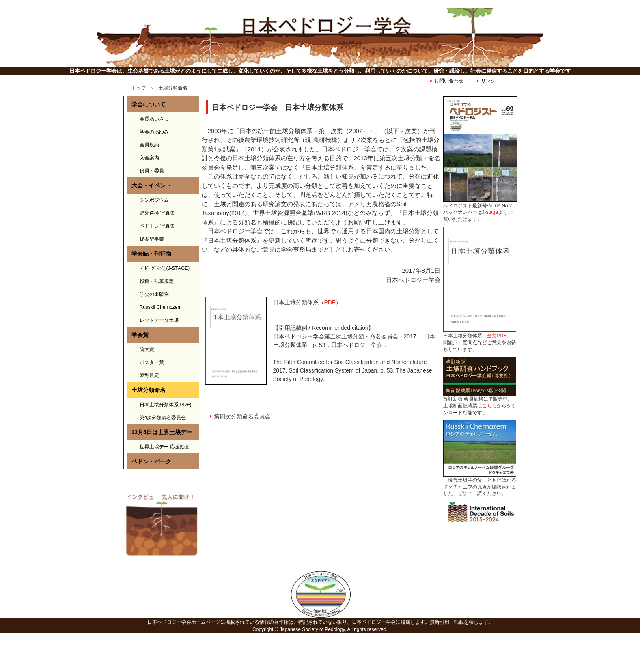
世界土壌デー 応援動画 (165, 447)
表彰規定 (149, 375)
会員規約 (149, 145)
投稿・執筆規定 (157, 281)
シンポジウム (154, 200)
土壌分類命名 (148, 390)
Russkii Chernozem (161, 307)
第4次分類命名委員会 (163, 417)
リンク (488, 81)
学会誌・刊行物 (151, 253)
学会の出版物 (154, 294)
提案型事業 (152, 239)
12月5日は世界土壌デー (161, 432)
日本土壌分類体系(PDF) (166, 404)
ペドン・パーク (151, 461)
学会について (148, 104)
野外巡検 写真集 (157, 213)
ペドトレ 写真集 (157, 226)
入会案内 (149, 158)
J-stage (490, 212)
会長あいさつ (154, 119)
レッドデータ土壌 (159, 320)
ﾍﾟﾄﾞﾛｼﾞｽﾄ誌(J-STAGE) (165, 268)
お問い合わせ (448, 81)
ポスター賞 (152, 362)
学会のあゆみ (154, 132)
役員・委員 (152, 171)
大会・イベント (151, 185)
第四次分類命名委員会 (242, 416)
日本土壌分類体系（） (307, 302)
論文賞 (147, 349)
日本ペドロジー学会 (320, 37)
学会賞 (140, 335)
